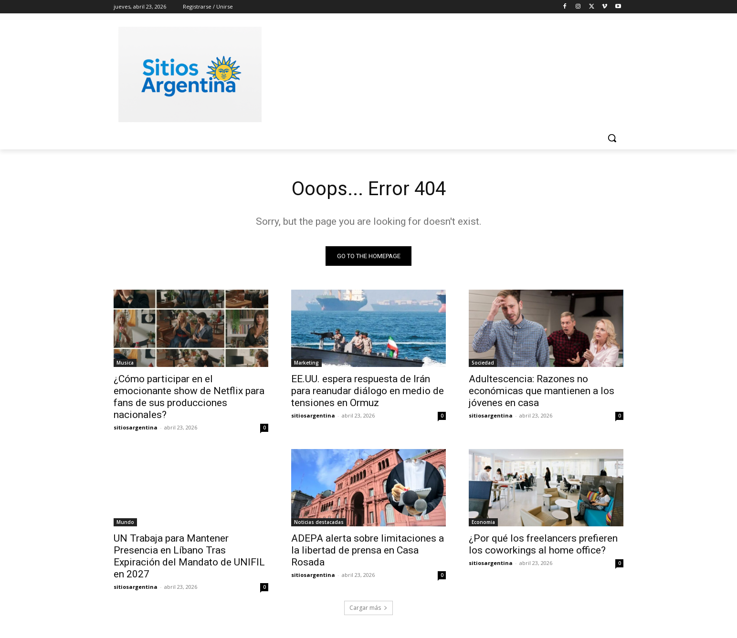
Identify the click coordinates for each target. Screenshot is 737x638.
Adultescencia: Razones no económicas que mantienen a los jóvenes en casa (541, 390)
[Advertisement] (440, 73)
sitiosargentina (136, 427)
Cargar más (368, 608)
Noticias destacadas (319, 522)
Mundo (125, 522)
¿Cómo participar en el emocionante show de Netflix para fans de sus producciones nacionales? (189, 396)
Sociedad (483, 362)
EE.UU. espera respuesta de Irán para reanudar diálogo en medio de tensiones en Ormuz (367, 390)
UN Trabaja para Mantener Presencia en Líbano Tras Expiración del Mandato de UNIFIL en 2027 (189, 556)
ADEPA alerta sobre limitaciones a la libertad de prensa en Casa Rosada (367, 550)
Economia (483, 522)
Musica (125, 362)
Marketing (306, 362)
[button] (611, 137)
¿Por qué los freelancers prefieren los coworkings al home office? (543, 544)
